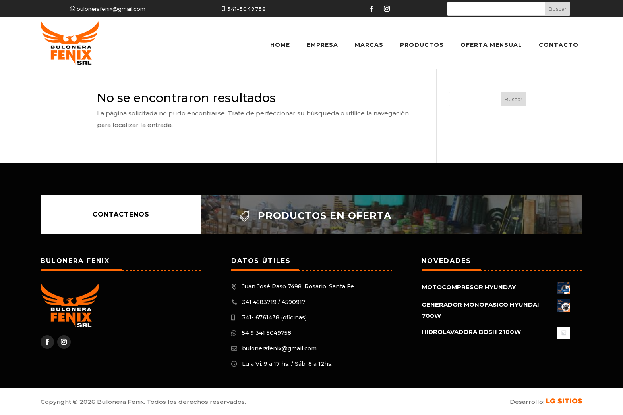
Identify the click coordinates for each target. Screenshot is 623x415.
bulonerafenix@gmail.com (111, 9)
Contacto (558, 44)
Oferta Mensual (491, 44)
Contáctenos (121, 214)
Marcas (369, 44)
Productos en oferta (324, 215)
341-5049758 (246, 9)
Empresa (322, 44)
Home (280, 44)
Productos (422, 44)
